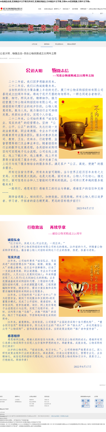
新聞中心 (17, 396)
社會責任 (31, 405)
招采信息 (46, 396)
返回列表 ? (103, 385)
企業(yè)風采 (32, 396)
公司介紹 (34, 44)
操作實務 (2, 401)
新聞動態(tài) (18, 401)
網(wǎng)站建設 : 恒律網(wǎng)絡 (60, 416)
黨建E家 (31, 399)
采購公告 (46, 399)
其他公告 (46, 405)
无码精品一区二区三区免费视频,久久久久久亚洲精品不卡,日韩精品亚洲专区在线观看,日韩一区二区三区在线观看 (31, 424)
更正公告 (46, 401)
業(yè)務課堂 (32, 401)
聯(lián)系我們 (71, 44)
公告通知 (17, 399)
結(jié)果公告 (47, 403)
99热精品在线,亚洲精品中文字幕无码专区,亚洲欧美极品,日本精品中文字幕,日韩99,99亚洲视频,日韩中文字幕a (45, 1)
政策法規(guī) (3, 399)
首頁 (1, 396)
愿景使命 (46, 44)
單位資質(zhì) (59, 44)
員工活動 (31, 403)
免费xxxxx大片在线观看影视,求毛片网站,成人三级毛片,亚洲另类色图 (81, 424)
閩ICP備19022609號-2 (44, 416)
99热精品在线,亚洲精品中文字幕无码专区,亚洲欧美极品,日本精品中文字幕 (20, 422)
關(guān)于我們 (4, 409)
